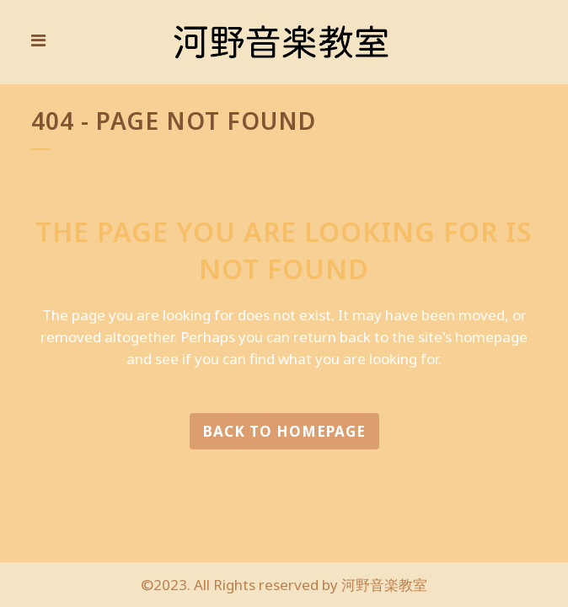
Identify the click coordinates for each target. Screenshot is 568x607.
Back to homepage (284, 431)
